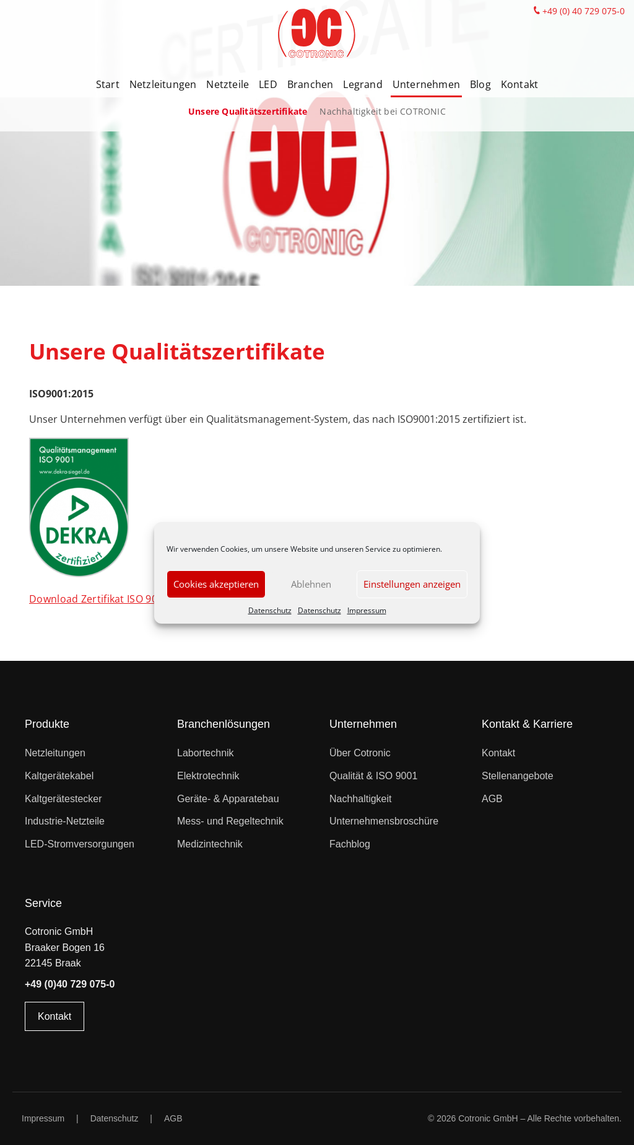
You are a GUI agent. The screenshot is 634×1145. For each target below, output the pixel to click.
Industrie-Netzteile (65, 821)
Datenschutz (270, 610)
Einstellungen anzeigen (412, 584)
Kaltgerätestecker (63, 799)
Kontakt (519, 84)
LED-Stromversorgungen (79, 844)
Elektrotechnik (208, 776)
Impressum (366, 610)
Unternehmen (426, 84)
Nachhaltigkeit (360, 799)
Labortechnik (205, 753)
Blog (480, 84)
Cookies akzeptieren (216, 584)
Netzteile (227, 84)
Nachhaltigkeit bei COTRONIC (382, 111)
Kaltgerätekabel (59, 776)
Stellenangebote (518, 776)
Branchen (310, 84)
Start (107, 84)
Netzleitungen (163, 84)
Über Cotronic (360, 753)
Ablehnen (311, 584)
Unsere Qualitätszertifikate (247, 111)
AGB (492, 799)
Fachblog (349, 844)
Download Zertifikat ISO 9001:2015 (111, 599)
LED (268, 84)
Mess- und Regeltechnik (230, 821)
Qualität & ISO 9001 (373, 776)
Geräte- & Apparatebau (228, 799)
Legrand (362, 84)
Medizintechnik (210, 844)
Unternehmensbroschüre (383, 821)
